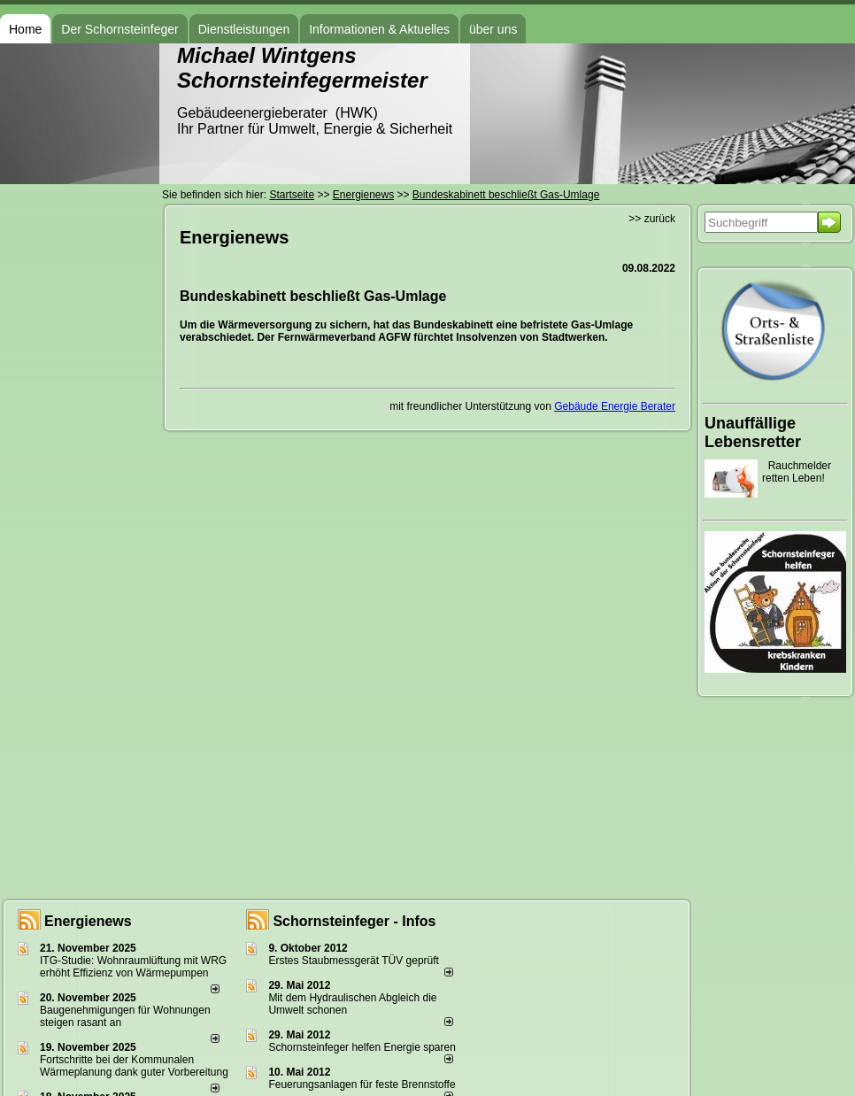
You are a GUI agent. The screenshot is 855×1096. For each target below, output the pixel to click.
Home (25, 29)
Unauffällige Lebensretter (753, 432)
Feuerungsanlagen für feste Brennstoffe (361, 1084)
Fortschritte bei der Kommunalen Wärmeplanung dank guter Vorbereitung (134, 1066)
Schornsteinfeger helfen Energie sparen (361, 1047)
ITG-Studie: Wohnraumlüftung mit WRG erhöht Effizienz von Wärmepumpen (133, 966)
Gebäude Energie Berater (614, 406)
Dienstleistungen (244, 29)
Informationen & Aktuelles (379, 29)
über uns (493, 29)
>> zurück (651, 218)
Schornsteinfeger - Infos (354, 921)
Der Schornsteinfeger (119, 29)
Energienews (88, 921)
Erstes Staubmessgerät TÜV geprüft (353, 960)
